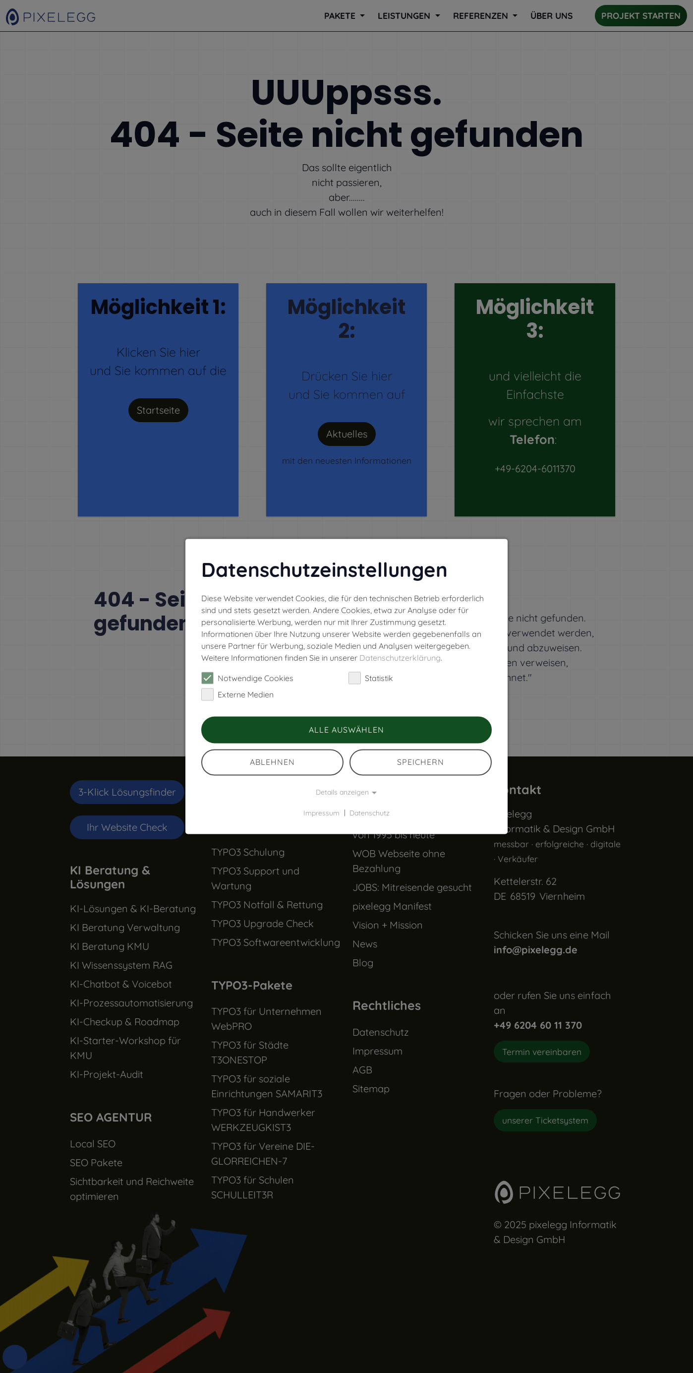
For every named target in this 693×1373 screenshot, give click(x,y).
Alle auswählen (346, 730)
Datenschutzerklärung (400, 658)
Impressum (321, 813)
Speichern (420, 762)
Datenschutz (369, 813)
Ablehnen (272, 762)
